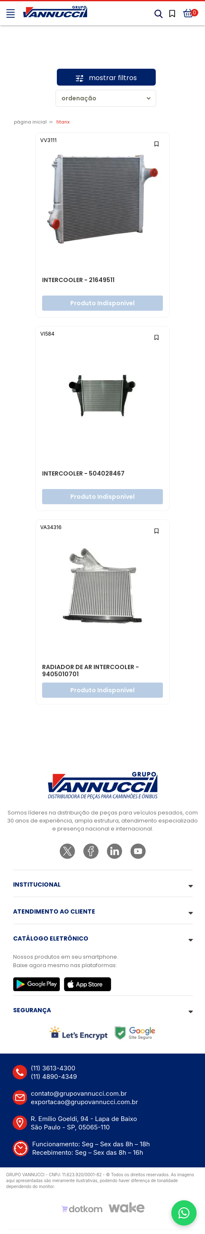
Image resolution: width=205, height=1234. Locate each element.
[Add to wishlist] (157, 143)
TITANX (62, 121)
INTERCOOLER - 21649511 (78, 280)
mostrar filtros (106, 78)
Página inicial (30, 121)
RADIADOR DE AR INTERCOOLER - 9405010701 (90, 671)
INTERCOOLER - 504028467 (83, 474)
